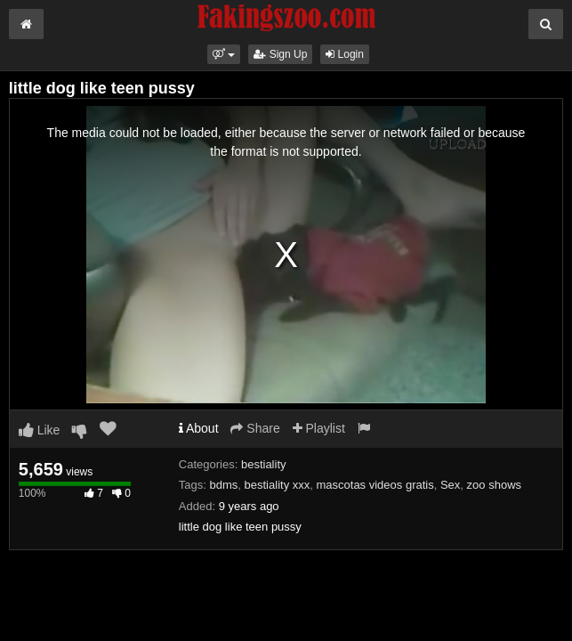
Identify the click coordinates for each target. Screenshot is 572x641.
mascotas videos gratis (374, 484)
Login (345, 54)
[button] (223, 54)
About (199, 428)
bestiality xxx (277, 484)
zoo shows (494, 484)
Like (39, 430)
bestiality (263, 464)
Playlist (319, 428)
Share (254, 428)
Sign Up (280, 54)
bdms (224, 484)
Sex (450, 484)
